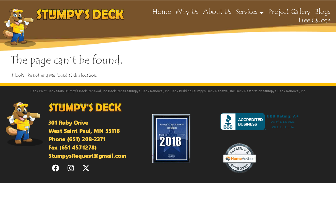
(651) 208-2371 (86, 139)
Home (161, 12)
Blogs (322, 12)
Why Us (187, 12)
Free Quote (314, 21)
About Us (217, 12)
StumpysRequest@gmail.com (87, 155)
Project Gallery (289, 12)
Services (250, 12)
